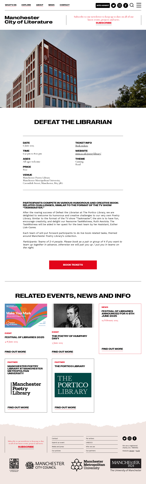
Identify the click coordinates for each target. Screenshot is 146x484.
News (51, 5)
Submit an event (58, 442)
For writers (90, 438)
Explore (26, 5)
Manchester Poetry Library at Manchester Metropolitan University (25, 370)
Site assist (103, 5)
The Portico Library (70, 366)
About (39, 5)
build (138, 451)
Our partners (91, 451)
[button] (73, 264)
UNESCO (89, 442)
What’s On (10, 5)
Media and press (58, 447)
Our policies (56, 451)
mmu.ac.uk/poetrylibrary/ (88, 153)
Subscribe (104, 22)
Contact (65, 5)
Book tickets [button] (81, 145)
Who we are (90, 447)
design (131, 451)
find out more (15, 351)
